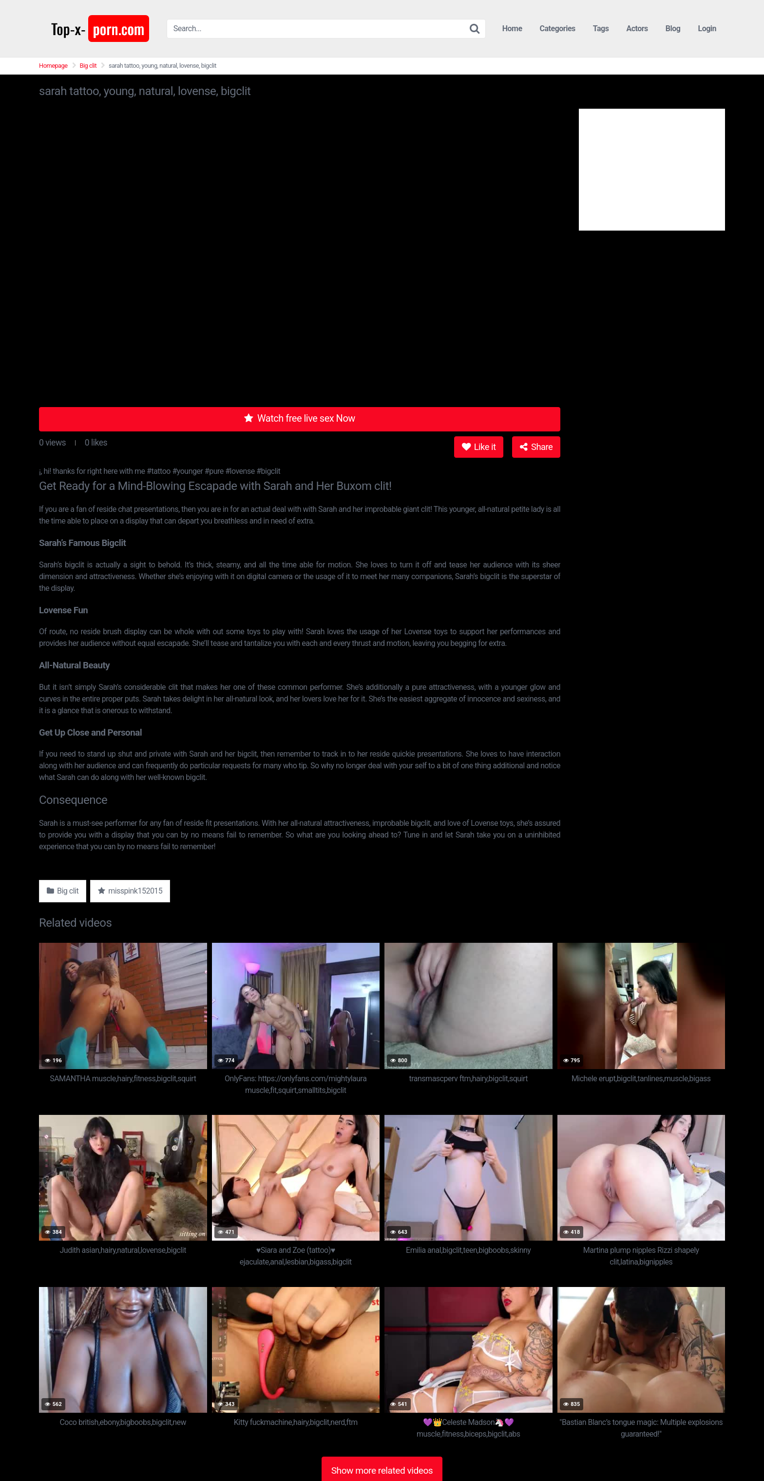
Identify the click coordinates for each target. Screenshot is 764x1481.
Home (512, 28)
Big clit (88, 65)
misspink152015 (130, 891)
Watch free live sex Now (299, 418)
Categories (557, 28)
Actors (637, 28)
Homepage (53, 65)
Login (707, 28)
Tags (601, 28)
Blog (673, 28)
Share (536, 447)
